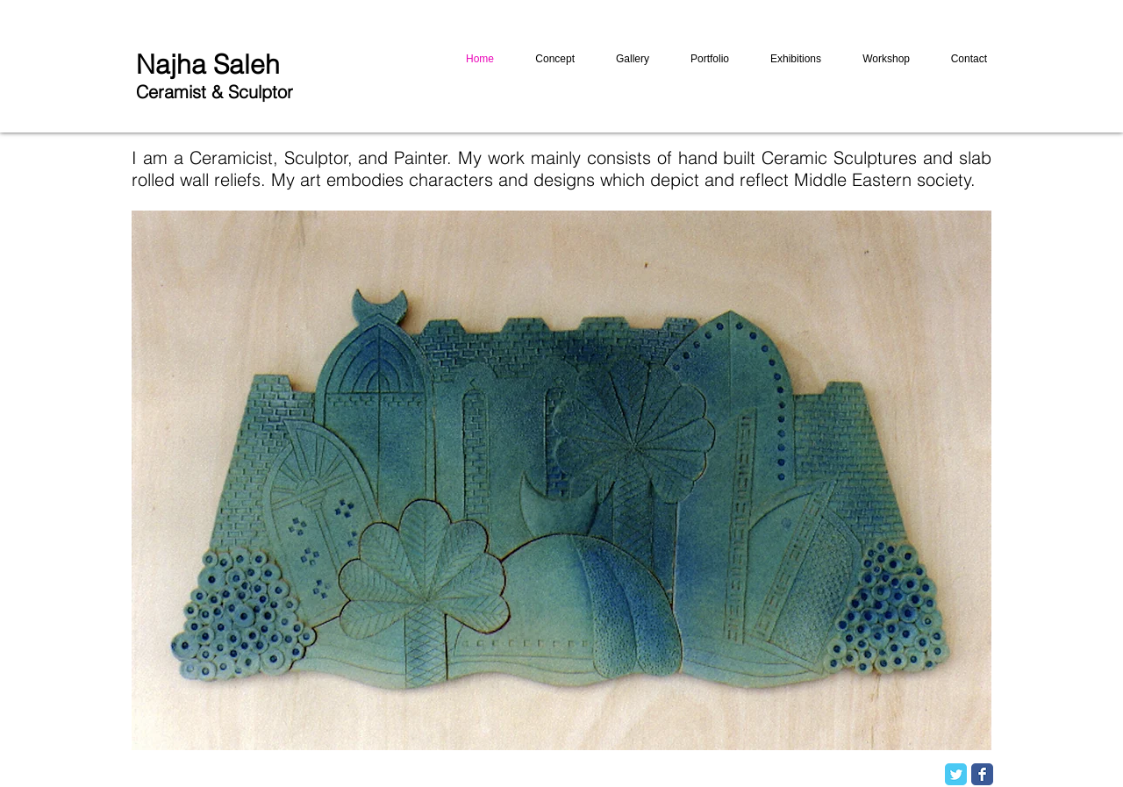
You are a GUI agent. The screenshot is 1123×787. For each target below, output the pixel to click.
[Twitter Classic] (956, 774)
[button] (561, 480)
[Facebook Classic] (982, 774)
